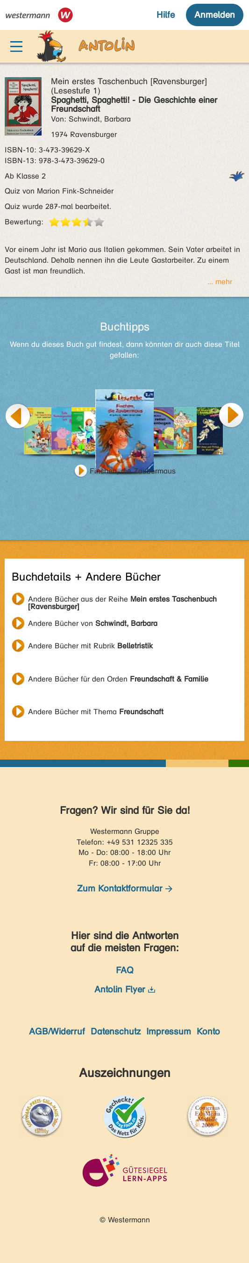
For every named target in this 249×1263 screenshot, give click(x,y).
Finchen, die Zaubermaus (133, 470)
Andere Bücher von (92, 623)
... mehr (219, 281)
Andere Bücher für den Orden (118, 679)
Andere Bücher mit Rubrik (90, 645)
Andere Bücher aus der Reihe (122, 600)
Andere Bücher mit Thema (96, 711)
